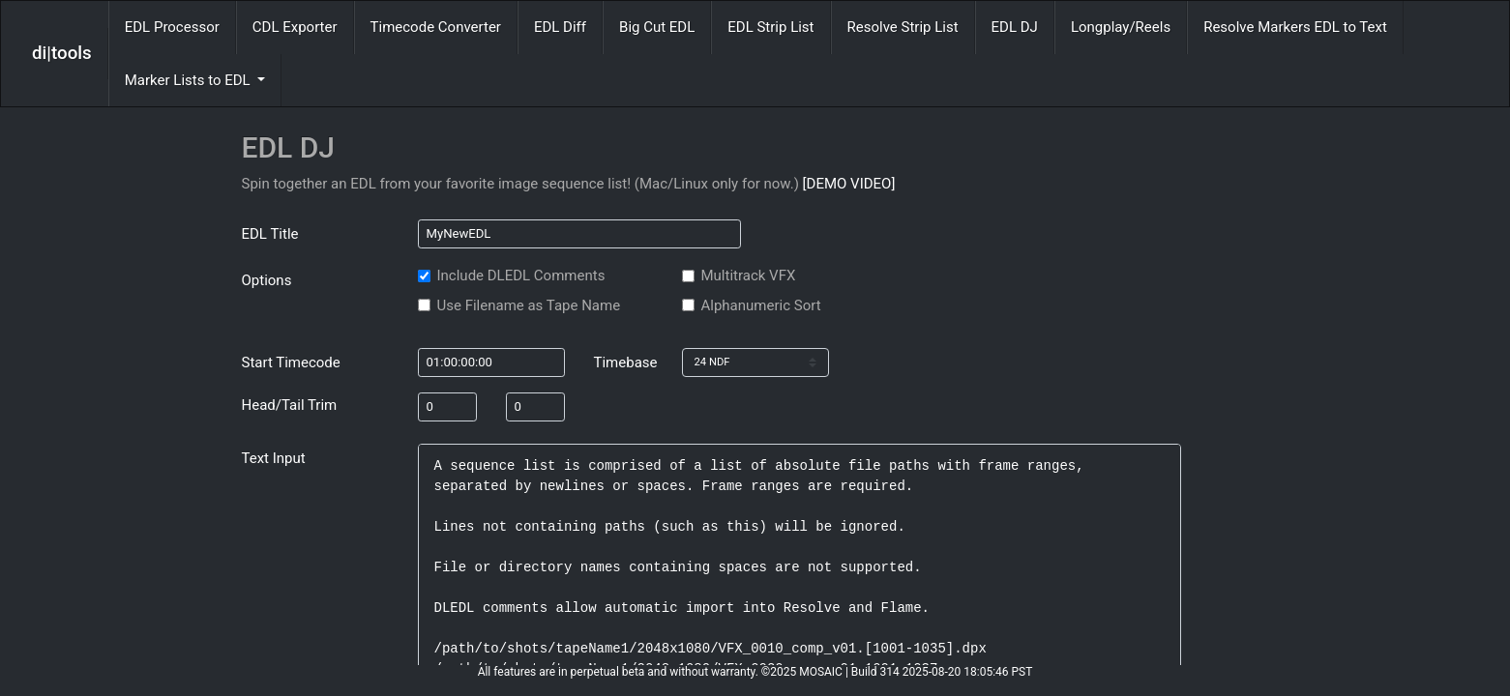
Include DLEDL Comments (521, 275)
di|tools (62, 53)
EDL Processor (172, 27)
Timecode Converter (435, 27)
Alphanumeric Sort (761, 305)
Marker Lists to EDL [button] (189, 80)
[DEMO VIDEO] (849, 183)
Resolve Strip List (903, 27)
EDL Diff (560, 27)
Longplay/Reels (1120, 27)
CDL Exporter (295, 27)
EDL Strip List (770, 27)
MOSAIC (821, 672)
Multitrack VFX (748, 275)
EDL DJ (1015, 27)
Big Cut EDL (657, 27)
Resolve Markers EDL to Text (1295, 27)
